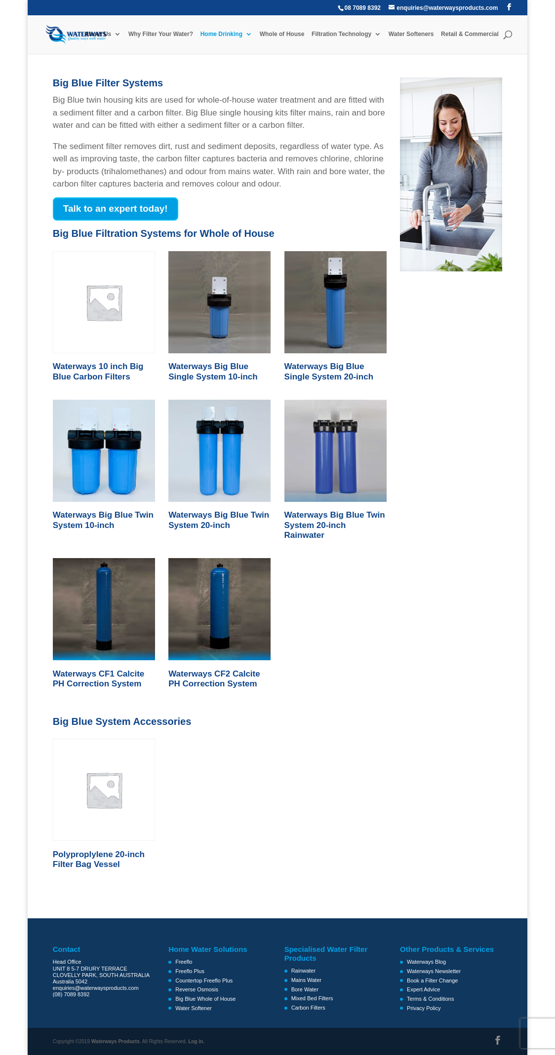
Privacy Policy (423, 1008)
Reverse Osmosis (196, 989)
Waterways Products (115, 1041)
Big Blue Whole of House (205, 999)
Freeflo (183, 962)
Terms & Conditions (430, 999)
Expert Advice (423, 989)
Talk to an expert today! (115, 208)
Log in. (196, 1041)
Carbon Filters (308, 1008)
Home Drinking (221, 34)
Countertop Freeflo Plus (204, 980)
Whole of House (282, 34)
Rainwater (303, 971)
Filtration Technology (341, 34)
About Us (98, 34)
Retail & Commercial (470, 34)
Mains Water (306, 980)
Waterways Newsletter (434, 971)
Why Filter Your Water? (160, 34)
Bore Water (304, 989)
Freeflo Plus (189, 971)
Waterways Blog (426, 962)
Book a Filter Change (432, 980)
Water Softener (193, 1008)
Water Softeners (411, 34)
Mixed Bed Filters (312, 998)
